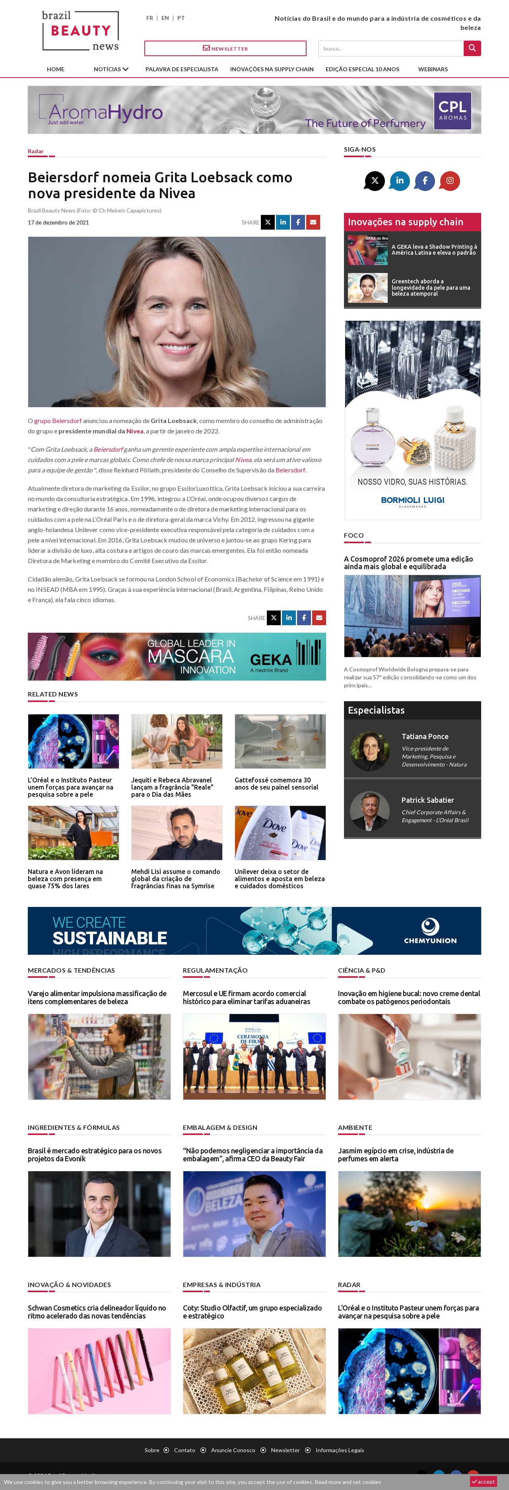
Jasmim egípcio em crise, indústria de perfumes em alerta (396, 1154)
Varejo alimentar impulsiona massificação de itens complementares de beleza (97, 997)
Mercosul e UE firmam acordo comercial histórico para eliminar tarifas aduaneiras (246, 997)
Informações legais (340, 1450)
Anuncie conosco (233, 1450)
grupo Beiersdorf (58, 420)
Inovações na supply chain (272, 69)
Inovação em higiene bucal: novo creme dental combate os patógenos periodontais (409, 997)
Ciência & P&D (362, 970)
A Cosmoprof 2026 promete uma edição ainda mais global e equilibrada (408, 563)
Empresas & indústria (221, 1284)
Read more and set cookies (348, 1481)
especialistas (376, 710)
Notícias (108, 69)
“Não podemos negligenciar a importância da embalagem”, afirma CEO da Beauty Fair (252, 1154)
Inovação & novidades (69, 1284)
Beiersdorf (107, 449)
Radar (36, 151)
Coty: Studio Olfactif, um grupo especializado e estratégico (252, 1312)
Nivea (135, 431)
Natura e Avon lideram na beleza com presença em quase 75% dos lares (65, 878)
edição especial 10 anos (362, 69)
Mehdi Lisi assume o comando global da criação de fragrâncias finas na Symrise (175, 878)
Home (55, 69)
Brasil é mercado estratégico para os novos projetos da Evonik (94, 1154)
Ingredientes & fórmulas (74, 1127)
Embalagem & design (220, 1127)
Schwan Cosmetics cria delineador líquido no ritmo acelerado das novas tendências (97, 1312)
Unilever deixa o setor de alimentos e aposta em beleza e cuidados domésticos (280, 878)
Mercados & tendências (71, 970)
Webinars (433, 69)
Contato (184, 1450)
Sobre (152, 1450)
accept (483, 1481)
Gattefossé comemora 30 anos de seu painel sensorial (277, 783)
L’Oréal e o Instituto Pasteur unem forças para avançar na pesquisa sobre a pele (70, 787)
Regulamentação (215, 970)
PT (181, 17)
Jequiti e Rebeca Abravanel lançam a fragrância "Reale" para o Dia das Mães (172, 787)
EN (165, 17)
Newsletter (225, 48)
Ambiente (355, 1127)
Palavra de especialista (182, 69)
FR (149, 17)
